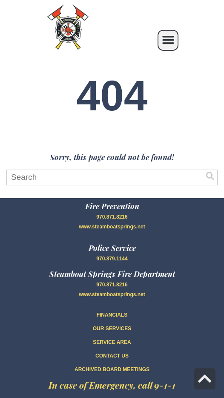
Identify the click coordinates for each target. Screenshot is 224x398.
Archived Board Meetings (112, 369)
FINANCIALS (112, 315)
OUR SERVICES (112, 329)
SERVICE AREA (112, 342)
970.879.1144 (111, 259)
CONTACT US (112, 356)
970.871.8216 (111, 217)
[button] (168, 40)
